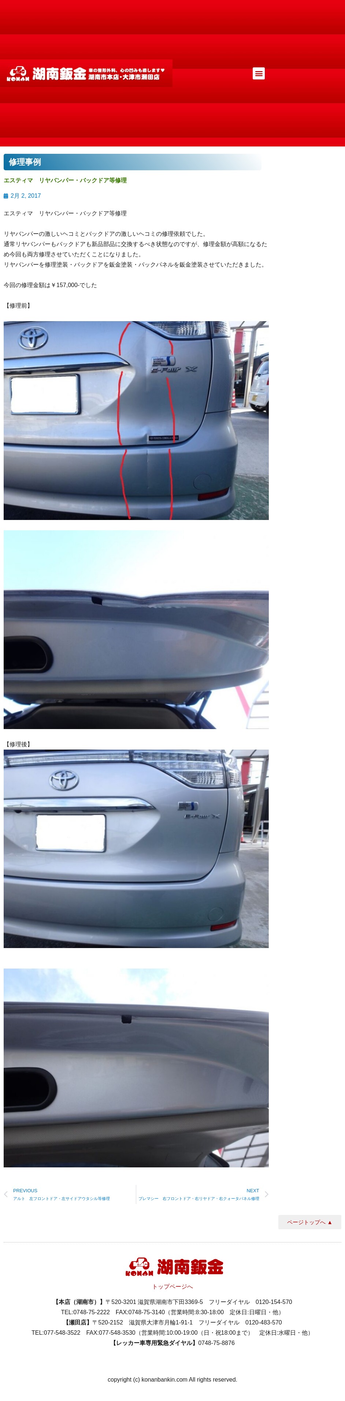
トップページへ (172, 1286)
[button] (259, 73)
